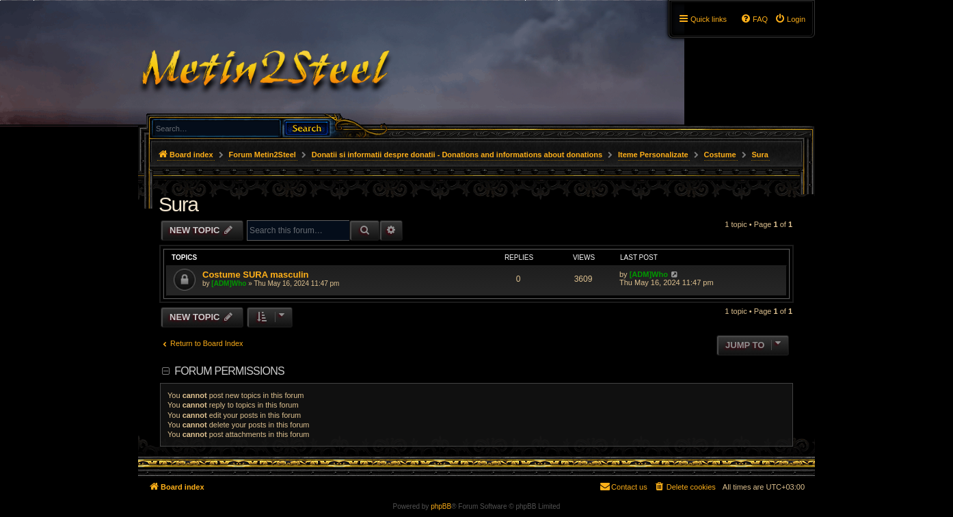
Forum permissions (229, 371)
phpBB (441, 506)
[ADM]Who (228, 283)
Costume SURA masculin (255, 274)
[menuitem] (790, 19)
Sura (178, 204)
